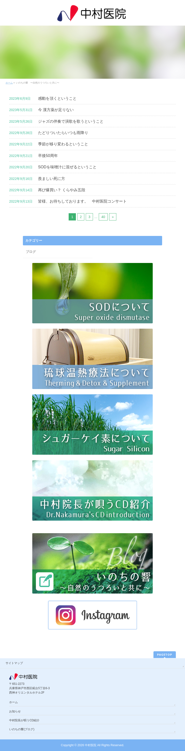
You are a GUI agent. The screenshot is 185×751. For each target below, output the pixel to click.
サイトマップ (14, 663)
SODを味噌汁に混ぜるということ (67, 167)
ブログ (31, 252)
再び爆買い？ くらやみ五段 (61, 190)
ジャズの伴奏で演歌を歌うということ (71, 121)
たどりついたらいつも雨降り (63, 133)
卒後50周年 (48, 156)
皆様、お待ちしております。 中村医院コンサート (82, 201)
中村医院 (90, 745)
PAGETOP (164, 654)
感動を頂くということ (57, 98)
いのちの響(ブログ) (21, 729)
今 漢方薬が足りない (56, 110)
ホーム (13, 702)
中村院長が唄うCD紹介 (24, 720)
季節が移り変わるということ (63, 144)
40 (103, 217)
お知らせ (15, 711)
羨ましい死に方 (51, 179)
